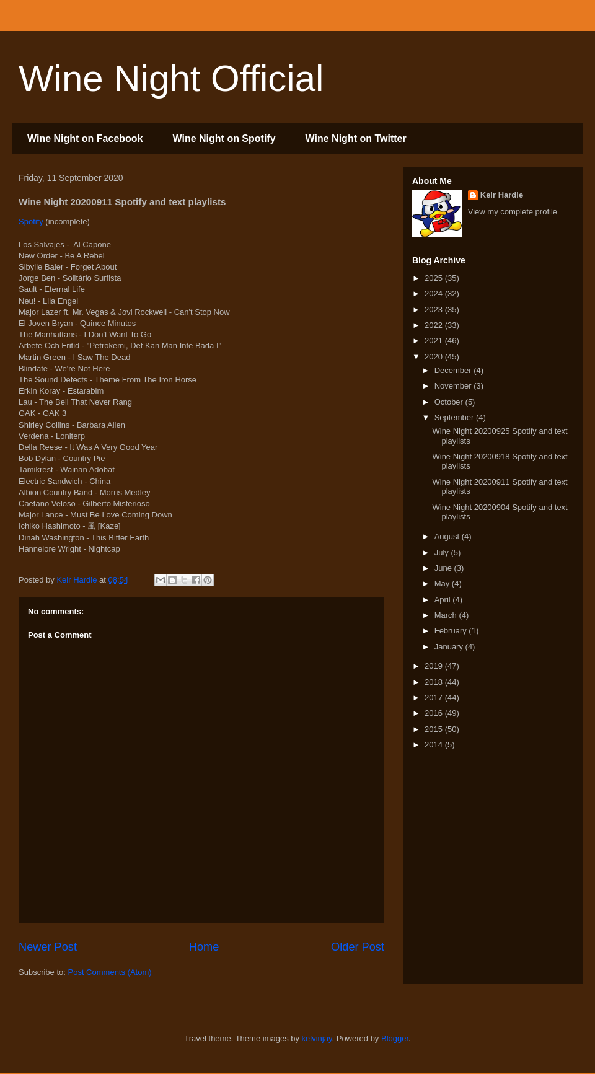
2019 (435, 666)
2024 (435, 293)
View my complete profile (512, 211)
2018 (435, 682)
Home (204, 947)
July (442, 552)
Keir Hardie (501, 195)
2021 (435, 340)
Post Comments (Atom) (110, 972)
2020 (435, 356)
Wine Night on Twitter (356, 138)
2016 (435, 713)
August (448, 536)
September (455, 417)
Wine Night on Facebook (85, 138)
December (454, 370)
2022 (435, 325)
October (449, 402)
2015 (435, 729)
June (444, 568)
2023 (435, 309)
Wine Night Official (171, 78)
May (443, 583)
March (446, 615)
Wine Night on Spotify (224, 138)
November (454, 385)
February (451, 630)
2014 (435, 744)
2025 (435, 278)
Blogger (394, 1038)
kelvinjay (317, 1038)
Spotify (31, 221)
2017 (435, 697)
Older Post (357, 947)
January (449, 646)
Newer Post (48, 947)
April (443, 599)
